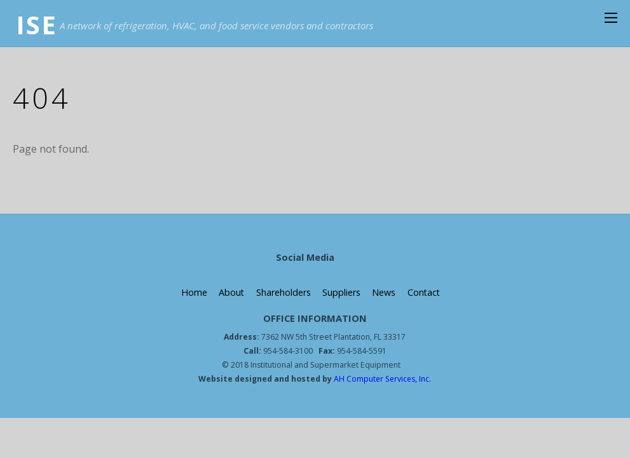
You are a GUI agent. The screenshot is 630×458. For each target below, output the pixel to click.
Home (193, 292)
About (231, 292)
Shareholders (283, 292)
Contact (424, 292)
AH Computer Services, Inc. (381, 378)
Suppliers (341, 292)
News (383, 292)
